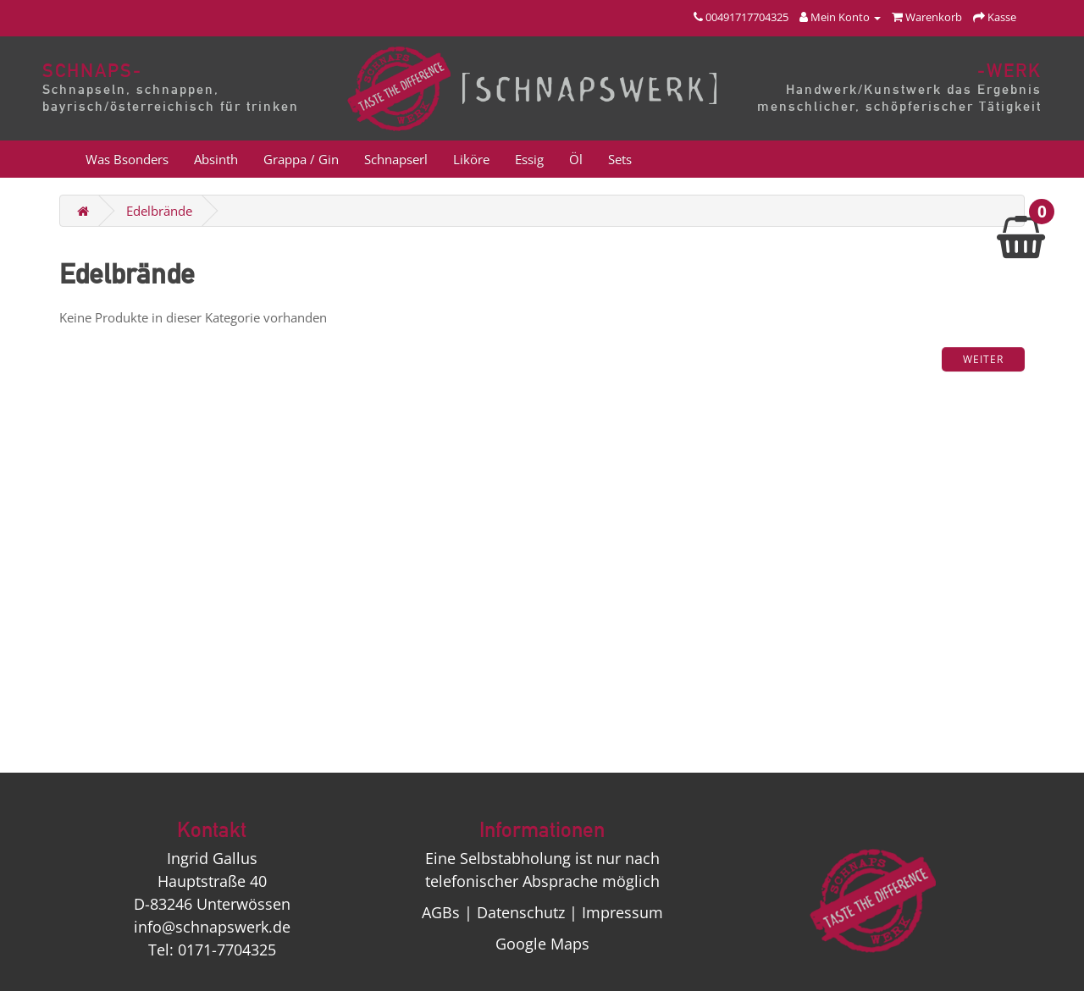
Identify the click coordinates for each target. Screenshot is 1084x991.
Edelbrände (159, 210)
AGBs (441, 912)
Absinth (216, 159)
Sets (620, 159)
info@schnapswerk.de (212, 927)
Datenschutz (521, 912)
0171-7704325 (227, 949)
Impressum (622, 912)
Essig (529, 159)
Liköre (471, 159)
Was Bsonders (127, 159)
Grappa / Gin (301, 159)
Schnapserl (396, 159)
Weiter (983, 359)
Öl (576, 159)
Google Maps (542, 943)
